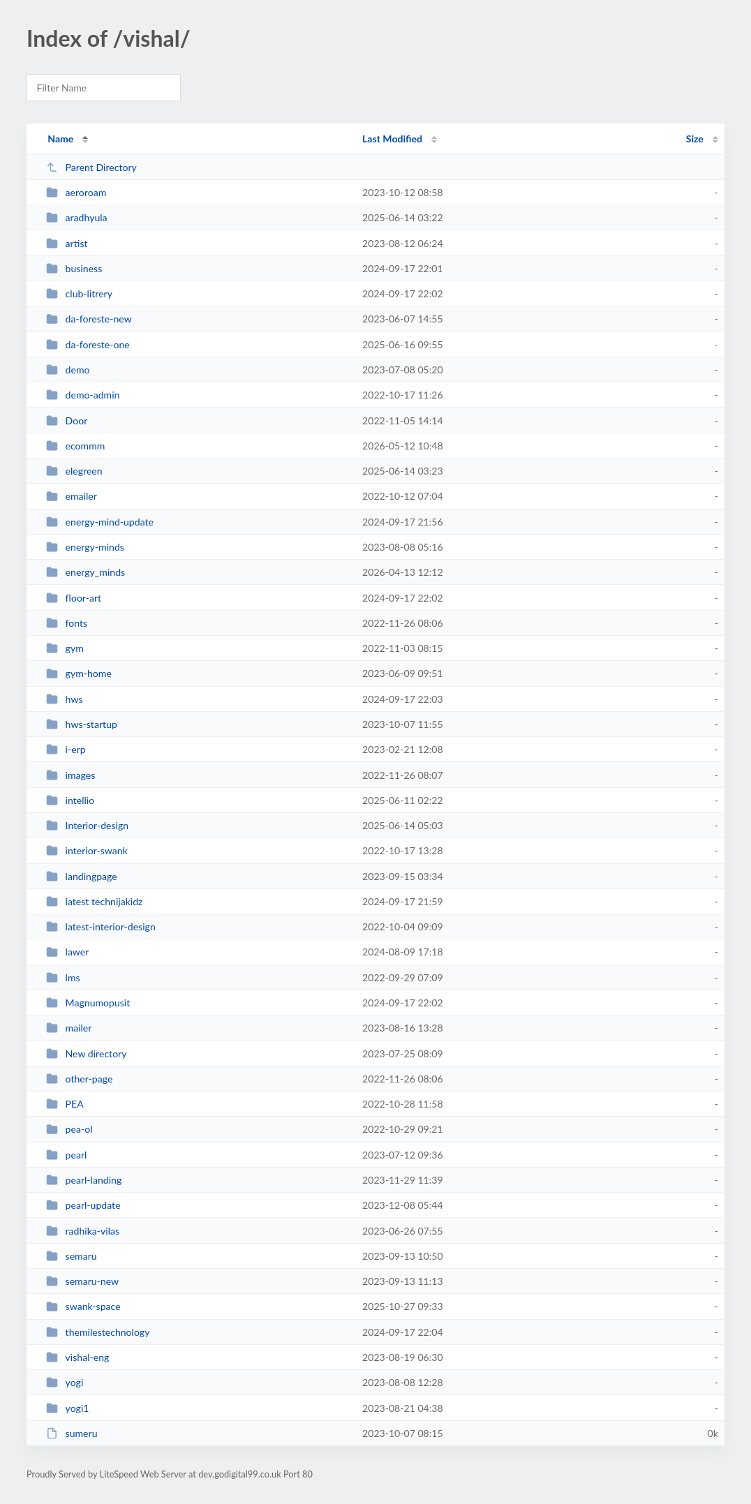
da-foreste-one (88, 344)
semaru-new (82, 1281)
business (74, 268)
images (70, 775)
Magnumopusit (88, 1002)
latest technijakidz (94, 901)
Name (60, 138)
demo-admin (82, 395)
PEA (65, 1104)
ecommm (75, 446)
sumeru (71, 1433)
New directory (86, 1053)
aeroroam (76, 192)
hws (64, 699)
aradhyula (76, 217)
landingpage (81, 876)
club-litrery (79, 293)
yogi (64, 1382)
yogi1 (67, 1408)
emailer (71, 496)
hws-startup (81, 724)
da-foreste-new (89, 319)
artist (66, 243)
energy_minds (85, 572)
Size (695, 138)
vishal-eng (77, 1357)
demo (67, 369)
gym (65, 648)
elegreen (74, 471)
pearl (66, 1155)
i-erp (66, 749)
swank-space (83, 1306)
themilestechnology (97, 1332)
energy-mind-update (100, 522)
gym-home (79, 673)
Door (66, 420)
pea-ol (69, 1129)
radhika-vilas (82, 1231)
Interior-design (87, 825)
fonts (66, 623)
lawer (67, 952)
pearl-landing (83, 1180)
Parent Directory (91, 167)
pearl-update (83, 1205)
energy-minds (85, 547)
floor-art (73, 598)
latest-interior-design (101, 926)
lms (63, 977)
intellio (70, 800)
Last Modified (392, 138)
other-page (79, 1079)
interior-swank (87, 850)
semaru (71, 1256)
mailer (68, 1028)
